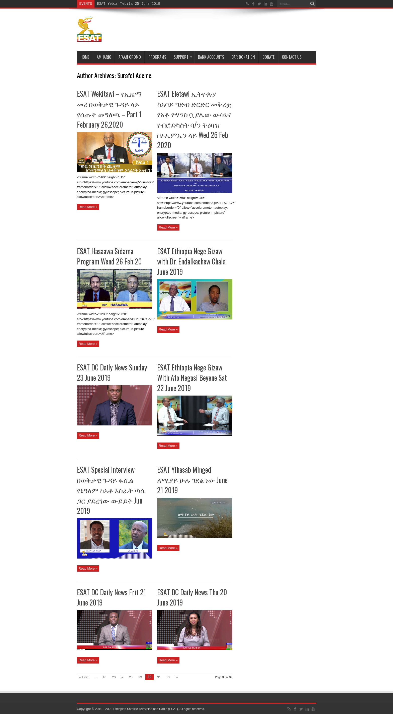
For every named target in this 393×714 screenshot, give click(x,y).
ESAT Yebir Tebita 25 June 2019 (128, 3)
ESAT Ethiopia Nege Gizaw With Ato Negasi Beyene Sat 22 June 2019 (192, 377)
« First (83, 677)
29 (140, 677)
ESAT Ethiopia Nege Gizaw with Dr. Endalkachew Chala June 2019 (191, 261)
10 (104, 677)
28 (131, 677)
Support (183, 57)
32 (168, 677)
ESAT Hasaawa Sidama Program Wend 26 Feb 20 (109, 256)
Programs (157, 57)
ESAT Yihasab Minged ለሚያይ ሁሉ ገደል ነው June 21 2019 (192, 479)
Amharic (104, 57)
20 (114, 677)
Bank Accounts (211, 57)
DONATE (268, 57)
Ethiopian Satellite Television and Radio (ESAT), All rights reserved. (161, 709)
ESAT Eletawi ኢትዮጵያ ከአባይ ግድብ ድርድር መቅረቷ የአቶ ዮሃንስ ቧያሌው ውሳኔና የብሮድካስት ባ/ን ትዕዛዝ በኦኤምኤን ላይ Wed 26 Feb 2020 (194, 119)
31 (159, 677)
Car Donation (243, 57)
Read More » (88, 207)
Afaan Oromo (130, 57)
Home (84, 57)
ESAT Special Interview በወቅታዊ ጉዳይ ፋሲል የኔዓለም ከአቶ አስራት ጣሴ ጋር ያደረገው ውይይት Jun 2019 (111, 490)
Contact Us (292, 57)
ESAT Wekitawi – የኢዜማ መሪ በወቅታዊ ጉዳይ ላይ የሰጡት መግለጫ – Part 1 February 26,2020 (109, 109)
